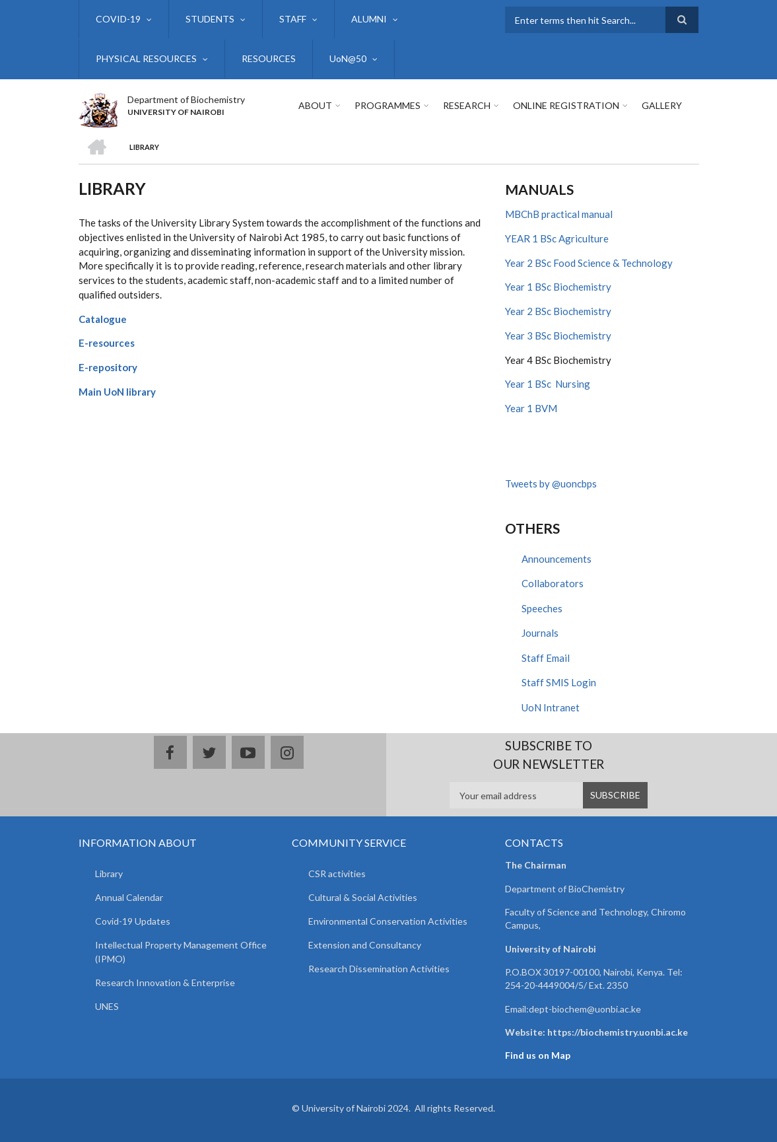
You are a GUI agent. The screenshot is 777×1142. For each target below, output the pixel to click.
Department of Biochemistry (186, 99)
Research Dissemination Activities (379, 968)
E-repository (108, 367)
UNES (107, 1006)
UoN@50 (347, 58)
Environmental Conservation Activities (387, 921)
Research (466, 105)
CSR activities (337, 873)
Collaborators (553, 583)
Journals (540, 633)
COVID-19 (118, 18)
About (315, 105)
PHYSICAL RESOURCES (146, 58)
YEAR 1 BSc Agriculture (557, 238)
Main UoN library (117, 392)
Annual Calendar (129, 897)
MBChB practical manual (559, 214)
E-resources (107, 343)
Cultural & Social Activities (362, 897)
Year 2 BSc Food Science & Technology (589, 263)
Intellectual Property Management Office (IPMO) (181, 951)
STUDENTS (210, 18)
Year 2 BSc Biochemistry (558, 311)
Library (109, 873)
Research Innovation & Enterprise (165, 982)
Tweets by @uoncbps (551, 483)
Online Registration (566, 105)
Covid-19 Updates (132, 921)
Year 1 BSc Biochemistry (558, 287)
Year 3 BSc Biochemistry (558, 335)
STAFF (292, 18)
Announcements (556, 559)
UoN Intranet (551, 707)
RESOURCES (269, 58)
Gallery (662, 105)
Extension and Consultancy (364, 944)
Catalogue (103, 319)
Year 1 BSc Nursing (547, 384)
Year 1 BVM (531, 408)
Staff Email (546, 658)
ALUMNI (369, 18)
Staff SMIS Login (559, 682)
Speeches (542, 608)
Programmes (388, 105)
